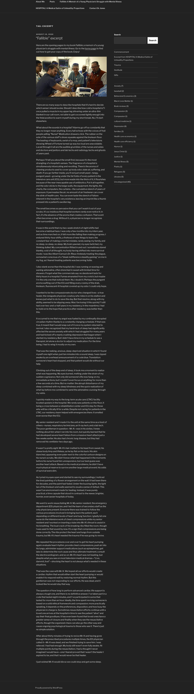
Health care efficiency (123, 141)
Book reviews (120, 106)
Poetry (117, 166)
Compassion (119, 111)
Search (117, 34)
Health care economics (124, 136)
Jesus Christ (119, 151)
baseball (117, 91)
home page (90, 48)
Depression (119, 126)
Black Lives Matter (122, 101)
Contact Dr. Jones (97, 8)
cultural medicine (121, 121)
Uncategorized (120, 182)
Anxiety (117, 86)
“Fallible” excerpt (49, 38)
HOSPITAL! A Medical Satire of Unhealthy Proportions (60, 8)
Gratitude (118, 70)
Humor (117, 146)
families (117, 131)
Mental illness (120, 161)
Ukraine (117, 177)
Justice (117, 156)
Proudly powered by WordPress (48, 688)
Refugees (118, 172)
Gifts (116, 75)
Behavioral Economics (124, 96)
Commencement (121, 52)
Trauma (117, 65)
